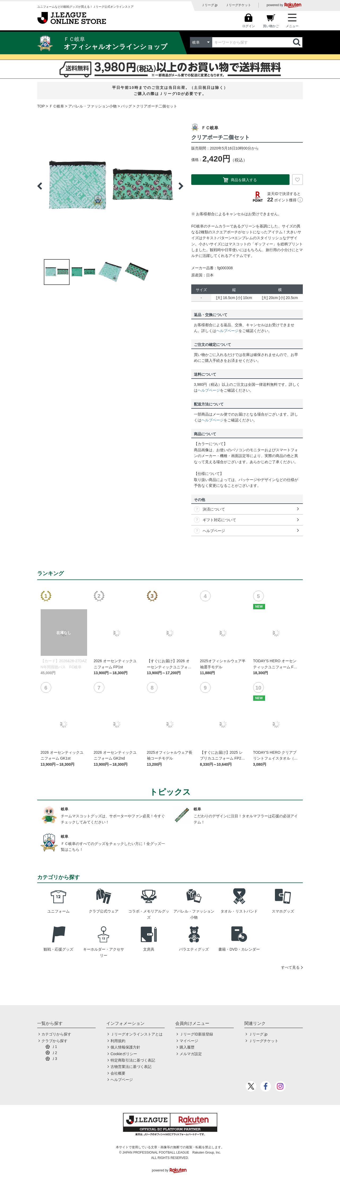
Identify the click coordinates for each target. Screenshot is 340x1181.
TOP (41, 106)
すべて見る (290, 967)
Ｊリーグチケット (238, 5)
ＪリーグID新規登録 (196, 1034)
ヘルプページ (227, 331)
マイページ (189, 1041)
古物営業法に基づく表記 (130, 1066)
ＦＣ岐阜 (56, 106)
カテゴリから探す (56, 1034)
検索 (297, 42)
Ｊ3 (54, 1058)
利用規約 (117, 1041)
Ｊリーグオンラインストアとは (136, 1034)
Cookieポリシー (123, 1054)
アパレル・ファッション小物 (92, 106)
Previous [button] (39, 186)
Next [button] (180, 186)
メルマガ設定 (191, 1054)
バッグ (126, 106)
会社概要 (117, 1073)
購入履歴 (187, 1047)
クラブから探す (54, 1041)
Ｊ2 (54, 1053)
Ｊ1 (54, 1047)
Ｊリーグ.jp (209, 5)
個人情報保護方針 (125, 1047)
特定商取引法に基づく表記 (132, 1060)
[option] (110, 185)
